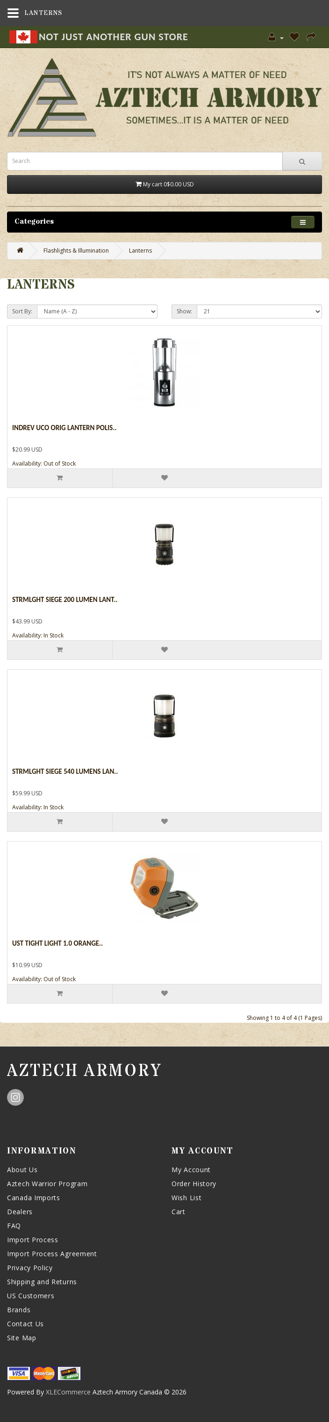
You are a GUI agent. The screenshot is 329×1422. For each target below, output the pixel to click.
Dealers (20, 1211)
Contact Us (25, 1323)
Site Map (21, 1337)
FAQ (14, 1225)
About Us (22, 1169)
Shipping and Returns (42, 1281)
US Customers (30, 1295)
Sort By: (22, 311)
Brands (18, 1309)
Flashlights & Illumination (76, 251)
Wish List (186, 1197)
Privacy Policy (30, 1267)
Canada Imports (33, 1197)
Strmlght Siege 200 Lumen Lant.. (64, 599)
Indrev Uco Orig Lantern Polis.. (64, 428)
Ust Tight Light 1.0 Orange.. (57, 943)
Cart (179, 1211)
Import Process (32, 1239)
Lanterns (140, 251)
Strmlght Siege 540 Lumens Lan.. (65, 771)
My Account (191, 1169)
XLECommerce (68, 1391)
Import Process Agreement (52, 1253)
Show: (184, 311)
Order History (194, 1183)
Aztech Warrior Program (47, 1183)
